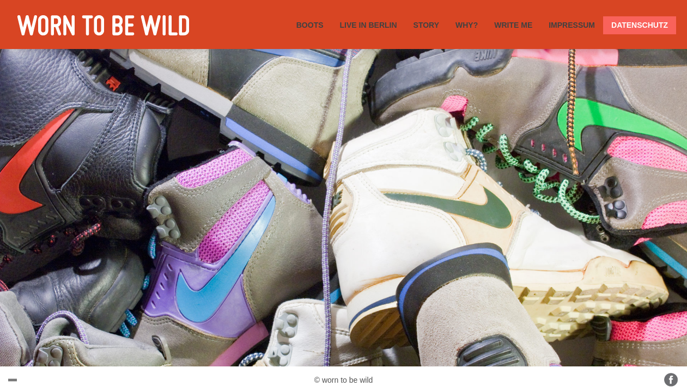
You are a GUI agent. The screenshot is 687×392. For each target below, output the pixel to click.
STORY (426, 25)
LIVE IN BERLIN (368, 25)
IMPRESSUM (572, 25)
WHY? (466, 25)
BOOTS (310, 25)
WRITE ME (513, 25)
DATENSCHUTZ (639, 25)
